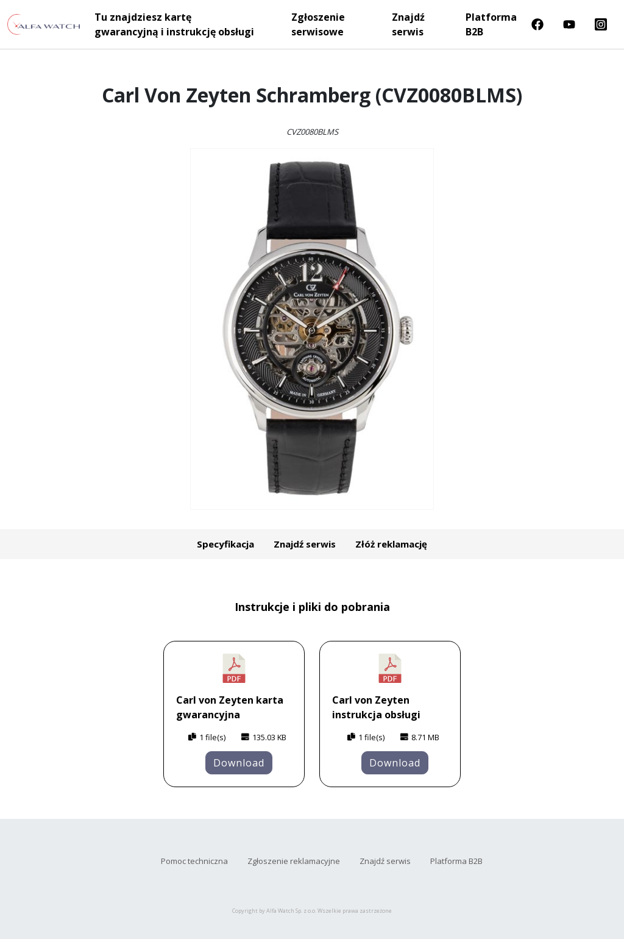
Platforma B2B (491, 24)
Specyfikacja (225, 544)
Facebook (537, 24)
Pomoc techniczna (194, 860)
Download (238, 762)
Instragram (601, 24)
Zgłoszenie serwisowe (318, 24)
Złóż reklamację (391, 544)
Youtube (569, 24)
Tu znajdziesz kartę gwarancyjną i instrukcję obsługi (174, 24)
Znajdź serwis (408, 24)
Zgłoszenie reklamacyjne (293, 860)
